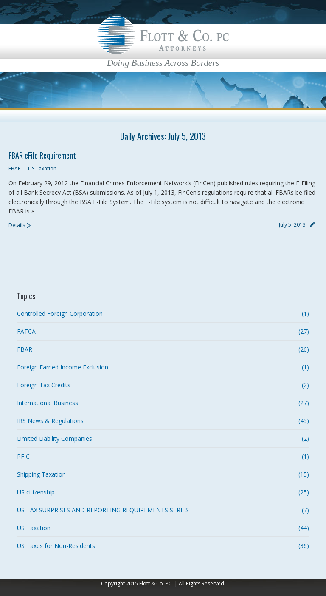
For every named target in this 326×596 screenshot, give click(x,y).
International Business (47, 403)
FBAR (14, 168)
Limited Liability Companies (54, 438)
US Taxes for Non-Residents (56, 546)
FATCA (26, 331)
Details (16, 225)
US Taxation (42, 168)
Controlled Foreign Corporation (60, 313)
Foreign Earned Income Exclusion (62, 367)
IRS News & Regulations (50, 421)
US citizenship (36, 492)
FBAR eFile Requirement (42, 155)
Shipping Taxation (41, 474)
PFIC (23, 456)
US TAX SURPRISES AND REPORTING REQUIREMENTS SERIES (103, 510)
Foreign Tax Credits (43, 385)
